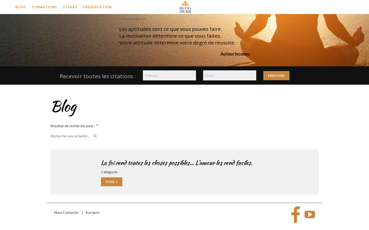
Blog (20, 6)
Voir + (112, 182)
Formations (44, 6)
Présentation (97, 6)
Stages (70, 6)
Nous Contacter (66, 212)
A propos (92, 212)
